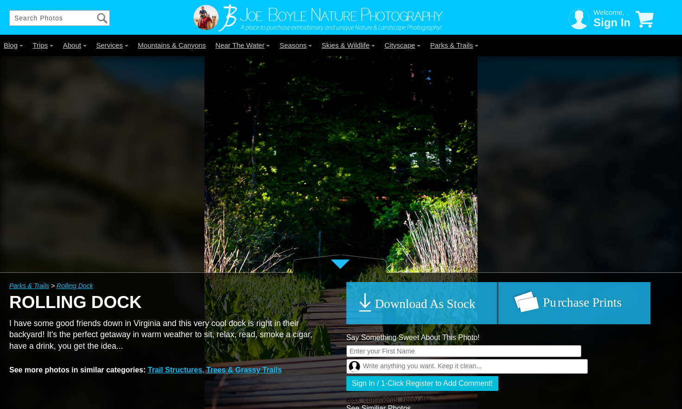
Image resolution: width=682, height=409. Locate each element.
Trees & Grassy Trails (244, 370)
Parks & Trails (454, 45)
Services (112, 45)
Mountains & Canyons (172, 45)
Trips (42, 45)
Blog (13, 45)
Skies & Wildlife (348, 45)
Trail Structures (175, 370)
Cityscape (403, 45)
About (75, 45)
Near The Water (243, 45)
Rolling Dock (75, 285)
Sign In (612, 22)
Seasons (296, 45)
